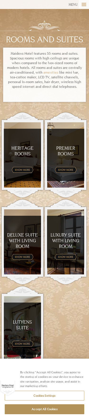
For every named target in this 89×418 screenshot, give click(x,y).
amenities (50, 72)
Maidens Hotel (17, 8)
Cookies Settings (44, 395)
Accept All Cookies (44, 409)
